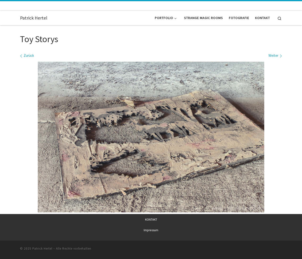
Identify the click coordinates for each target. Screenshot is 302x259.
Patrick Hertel (42, 249)
